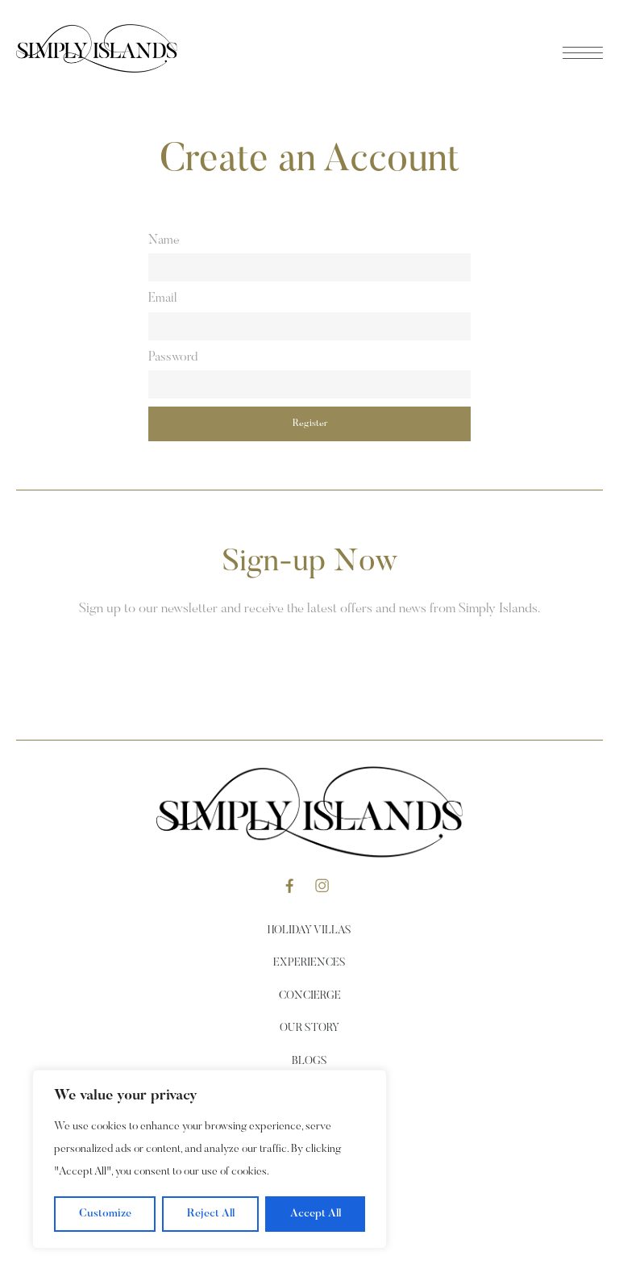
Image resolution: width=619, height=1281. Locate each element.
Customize (105, 1214)
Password (172, 357)
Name (164, 240)
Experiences (309, 963)
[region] (209, 1159)
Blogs (309, 1061)
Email (162, 298)
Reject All (211, 1214)
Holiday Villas (309, 931)
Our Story (309, 1028)
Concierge (310, 996)
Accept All (315, 1214)
